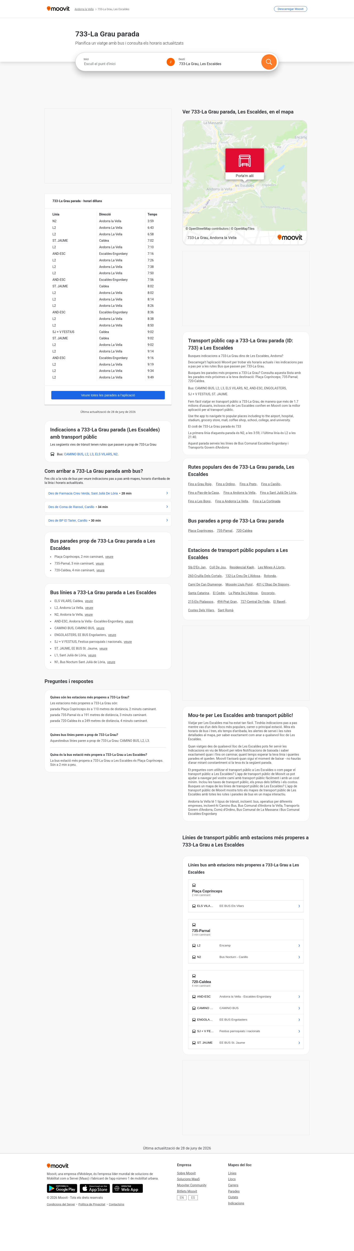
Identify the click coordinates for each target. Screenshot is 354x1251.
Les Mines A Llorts (271, 567)
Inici (86, 59)
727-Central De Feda (255, 601)
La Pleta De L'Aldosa (243, 593)
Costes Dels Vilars (201, 610)
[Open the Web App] (127, 1188)
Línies (232, 1173)
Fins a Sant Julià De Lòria (278, 492)
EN (182, 1197)
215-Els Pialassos (200, 601)
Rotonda (270, 576)
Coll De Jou (218, 567)
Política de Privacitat (91, 1204)
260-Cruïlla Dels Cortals (205, 576)
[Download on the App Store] (95, 1188)
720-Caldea (244, 530)
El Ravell (279, 601)
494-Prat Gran (227, 601)
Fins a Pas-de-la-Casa (203, 492)
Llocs (232, 1179)
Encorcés (267, 593)
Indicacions (236, 1203)
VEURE (109, 556)
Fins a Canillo (270, 484)
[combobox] (123, 63)
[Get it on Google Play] (62, 1188)
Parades (234, 1191)
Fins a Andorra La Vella (231, 501)
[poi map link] (244, 183)
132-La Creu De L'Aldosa (242, 576)
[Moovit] (58, 9)
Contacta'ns (116, 1204)
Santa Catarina (198, 593)
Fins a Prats (248, 484)
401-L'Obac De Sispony (272, 584)
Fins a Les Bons (199, 501)
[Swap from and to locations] (171, 62)
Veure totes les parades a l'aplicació (108, 395)
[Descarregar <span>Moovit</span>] (290, 9)
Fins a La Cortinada (266, 501)
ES (193, 1197)
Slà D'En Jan (197, 567)
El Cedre (219, 593)
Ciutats (233, 1197)
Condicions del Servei (61, 1204)
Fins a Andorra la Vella (239, 492)
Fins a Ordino (225, 484)
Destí (182, 59)
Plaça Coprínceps (200, 530)
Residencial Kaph (242, 567)
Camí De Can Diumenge (205, 584)
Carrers (233, 1185)
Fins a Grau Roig (199, 484)
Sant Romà (226, 610)
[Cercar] (269, 62)
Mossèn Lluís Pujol (239, 584)
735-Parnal (224, 530)
